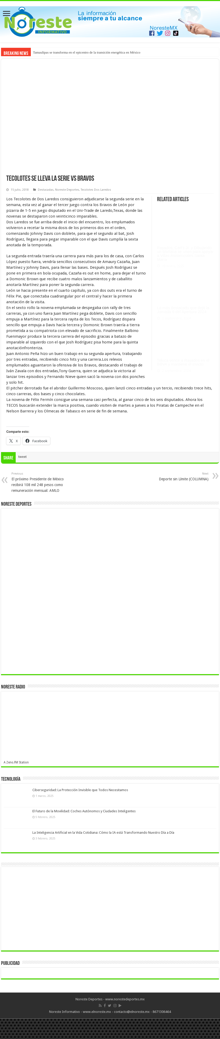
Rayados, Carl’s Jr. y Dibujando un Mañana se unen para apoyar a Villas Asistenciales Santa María (185, 246)
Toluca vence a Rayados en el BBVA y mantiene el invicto (183, 355)
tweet (22, 457)
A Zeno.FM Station (16, 762)
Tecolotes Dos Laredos (96, 189)
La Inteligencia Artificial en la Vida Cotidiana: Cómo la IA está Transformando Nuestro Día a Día (103, 832)
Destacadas (46, 189)
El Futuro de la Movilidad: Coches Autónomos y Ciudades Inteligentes (84, 811)
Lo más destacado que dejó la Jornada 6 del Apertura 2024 (183, 302)
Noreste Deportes (67, 189)
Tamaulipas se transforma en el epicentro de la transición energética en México (86, 52)
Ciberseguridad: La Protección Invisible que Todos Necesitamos (80, 790)
